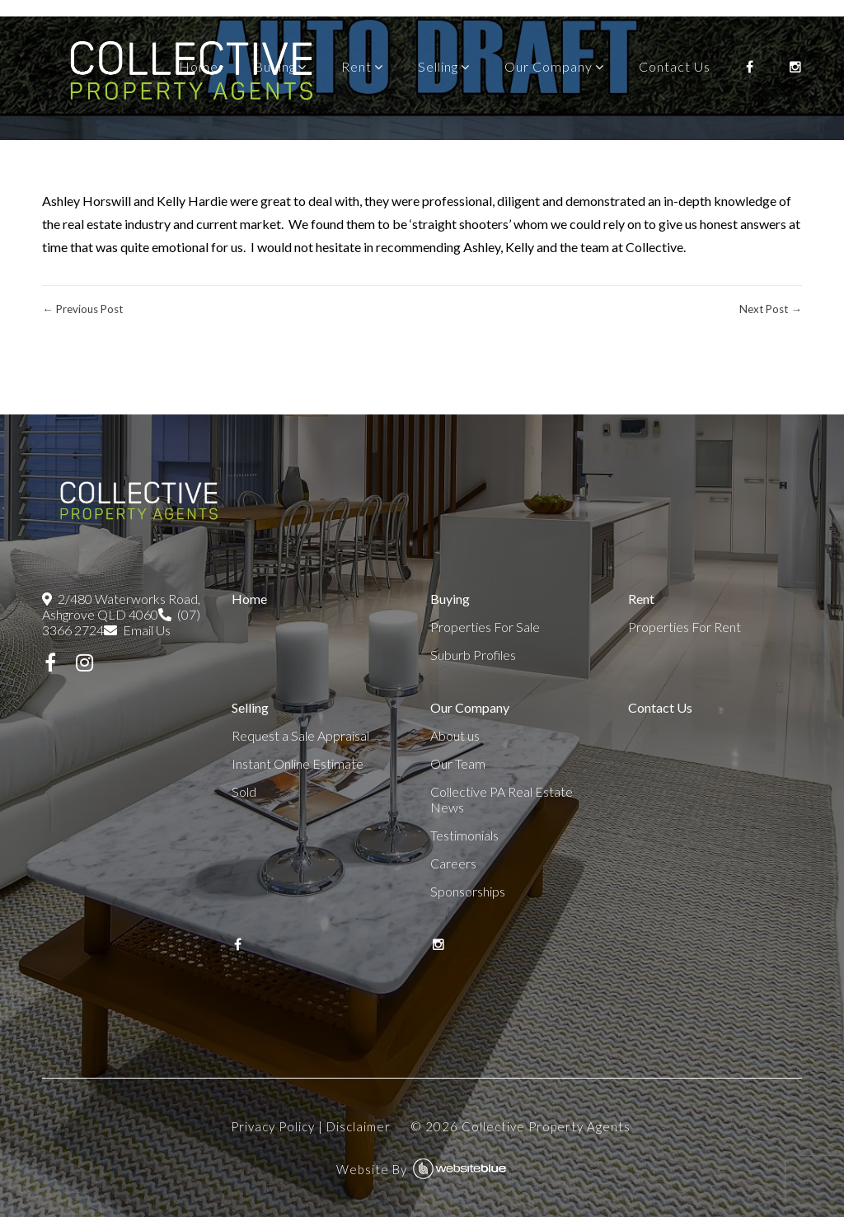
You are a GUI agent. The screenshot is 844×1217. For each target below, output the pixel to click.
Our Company (548, 66)
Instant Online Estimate (297, 763)
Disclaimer (358, 1126)
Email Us (137, 630)
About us (455, 735)
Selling (438, 66)
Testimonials (464, 835)
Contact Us (674, 66)
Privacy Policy (273, 1126)
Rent (356, 66)
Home (198, 66)
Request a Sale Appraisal (300, 735)
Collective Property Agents (546, 1126)
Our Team (457, 763)
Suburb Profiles (473, 654)
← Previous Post (82, 309)
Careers (453, 863)
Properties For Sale (485, 626)
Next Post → (770, 309)
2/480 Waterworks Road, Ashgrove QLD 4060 (121, 606)
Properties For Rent (684, 626)
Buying (275, 66)
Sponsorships (467, 891)
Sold (244, 791)
